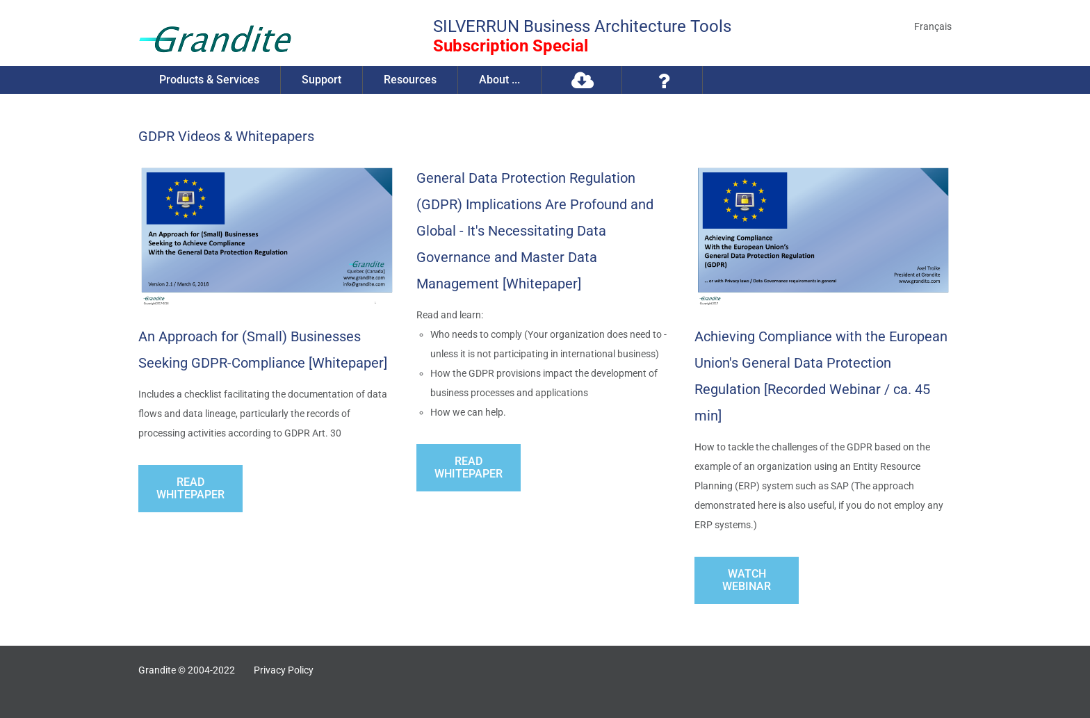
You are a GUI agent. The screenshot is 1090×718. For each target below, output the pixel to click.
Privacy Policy (284, 670)
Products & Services (209, 79)
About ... (499, 79)
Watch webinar (746, 580)
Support (321, 79)
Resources (410, 79)
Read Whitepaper (190, 488)
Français (933, 26)
